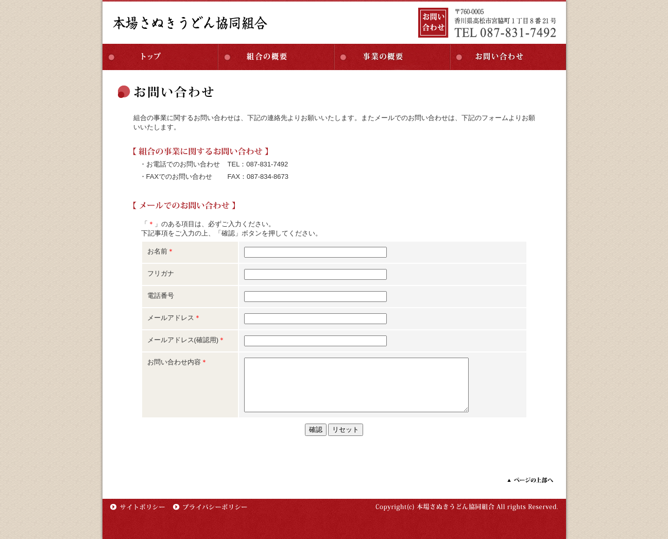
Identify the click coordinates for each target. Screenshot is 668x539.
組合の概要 (276, 57)
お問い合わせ (508, 57)
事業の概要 (392, 57)
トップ (160, 57)
